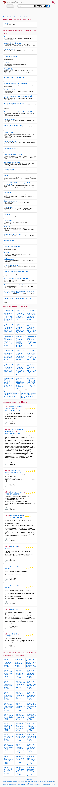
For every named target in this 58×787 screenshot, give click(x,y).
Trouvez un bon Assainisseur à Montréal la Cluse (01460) (8, 685)
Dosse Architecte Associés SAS (14, 285)
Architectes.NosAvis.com (16, 2)
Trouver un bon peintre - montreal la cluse (29, 781)
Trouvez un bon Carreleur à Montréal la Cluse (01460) (20, 684)
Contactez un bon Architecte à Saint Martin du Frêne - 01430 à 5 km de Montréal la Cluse (31, 355)
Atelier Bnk (13, 470)
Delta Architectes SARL (11, 201)
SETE (17, 609)
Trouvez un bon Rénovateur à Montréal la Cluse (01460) (8, 760)
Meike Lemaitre (9, 259)
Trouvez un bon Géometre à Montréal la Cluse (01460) (31, 674)
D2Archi (6, 62)
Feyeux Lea (8, 220)
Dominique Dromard (10, 56)
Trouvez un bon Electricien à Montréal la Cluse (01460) (31, 696)
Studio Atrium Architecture (12, 43)
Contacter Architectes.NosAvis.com (21, 778)
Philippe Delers (9, 240)
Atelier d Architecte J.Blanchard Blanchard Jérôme (18, 96)
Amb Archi (7, 192)
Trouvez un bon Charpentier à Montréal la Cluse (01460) (31, 685)
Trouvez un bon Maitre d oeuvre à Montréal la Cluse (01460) (8, 727)
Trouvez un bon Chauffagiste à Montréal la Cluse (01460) (8, 696)
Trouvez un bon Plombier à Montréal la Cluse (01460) (8, 747)
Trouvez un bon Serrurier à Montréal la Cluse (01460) (20, 759)
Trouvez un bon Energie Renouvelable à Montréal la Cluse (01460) (8, 706)
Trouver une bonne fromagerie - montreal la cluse (30, 784)
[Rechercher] (48, 6)
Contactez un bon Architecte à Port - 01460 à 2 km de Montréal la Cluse (20, 315)
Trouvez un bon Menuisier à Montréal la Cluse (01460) (19, 727)
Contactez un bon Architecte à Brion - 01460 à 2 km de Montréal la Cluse (31, 315)
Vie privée (38, 778)
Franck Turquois (9, 132)
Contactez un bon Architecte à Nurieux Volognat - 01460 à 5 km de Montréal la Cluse (20, 341)
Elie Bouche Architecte (11, 89)
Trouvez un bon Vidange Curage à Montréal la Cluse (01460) (20, 771)
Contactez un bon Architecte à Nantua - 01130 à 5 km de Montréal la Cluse (31, 341)
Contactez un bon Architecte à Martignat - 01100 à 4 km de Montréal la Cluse (8, 341)
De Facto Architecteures (12, 265)
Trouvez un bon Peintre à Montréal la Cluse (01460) (8, 737)
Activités (10, 6)
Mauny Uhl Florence (16, 492)
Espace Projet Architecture (12, 162)
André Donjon (8, 252)
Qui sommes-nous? (10, 778)
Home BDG (14, 546)
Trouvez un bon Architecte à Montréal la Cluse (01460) (19, 663)
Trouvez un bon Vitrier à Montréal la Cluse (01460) (8, 770)
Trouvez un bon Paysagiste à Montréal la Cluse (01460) (31, 727)
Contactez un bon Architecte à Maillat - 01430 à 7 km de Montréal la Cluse (31, 369)
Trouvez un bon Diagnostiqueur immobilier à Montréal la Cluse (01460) (31, 663)
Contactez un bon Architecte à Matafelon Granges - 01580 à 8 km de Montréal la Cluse (28, 394)
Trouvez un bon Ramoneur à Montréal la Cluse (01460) (31, 747)
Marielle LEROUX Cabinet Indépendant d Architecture (17, 183)
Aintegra (7, 175)
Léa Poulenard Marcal (11, 148)
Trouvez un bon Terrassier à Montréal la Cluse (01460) (31, 760)
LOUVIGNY (8, 636)
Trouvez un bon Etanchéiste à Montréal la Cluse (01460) (20, 706)
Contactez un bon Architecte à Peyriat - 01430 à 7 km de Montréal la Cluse (8, 382)
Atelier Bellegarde (10, 141)
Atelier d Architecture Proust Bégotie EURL (18, 111)
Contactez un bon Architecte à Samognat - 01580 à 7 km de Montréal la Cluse (31, 382)
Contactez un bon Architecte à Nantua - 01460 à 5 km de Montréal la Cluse (20, 355)
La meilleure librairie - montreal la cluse (46, 781)
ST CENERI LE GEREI (12, 494)
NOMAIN (8, 548)
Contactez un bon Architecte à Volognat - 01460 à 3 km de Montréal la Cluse (8, 329)
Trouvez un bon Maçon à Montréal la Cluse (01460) (31, 717)
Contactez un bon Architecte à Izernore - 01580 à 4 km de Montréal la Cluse (20, 329)
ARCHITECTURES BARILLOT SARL (16, 278)
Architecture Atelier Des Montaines (15, 83)
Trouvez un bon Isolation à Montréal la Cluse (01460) (20, 717)
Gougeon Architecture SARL (13, 154)
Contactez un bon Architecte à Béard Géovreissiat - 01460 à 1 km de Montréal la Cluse (8, 315)
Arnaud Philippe (9, 69)
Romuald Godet (9, 207)
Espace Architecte (10, 49)
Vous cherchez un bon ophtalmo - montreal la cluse (29, 783)
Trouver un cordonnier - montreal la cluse (11, 784)
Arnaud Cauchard (16, 515)
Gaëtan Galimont (9, 226)
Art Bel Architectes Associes (13, 234)
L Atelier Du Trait (9, 169)
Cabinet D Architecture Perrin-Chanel (16, 271)
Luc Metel (7, 23)
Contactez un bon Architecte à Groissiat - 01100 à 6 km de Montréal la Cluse (8, 369)
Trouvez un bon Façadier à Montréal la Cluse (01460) (31, 706)
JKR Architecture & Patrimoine (14, 103)
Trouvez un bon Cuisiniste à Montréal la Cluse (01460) (19, 674)
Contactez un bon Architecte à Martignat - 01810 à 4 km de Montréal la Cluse (31, 329)
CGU (42, 778)
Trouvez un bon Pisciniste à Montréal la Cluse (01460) (20, 737)
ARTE (12, 609)
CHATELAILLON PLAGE (13, 411)
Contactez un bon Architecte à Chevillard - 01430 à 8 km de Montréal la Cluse (11, 394)
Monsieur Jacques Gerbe (12, 246)
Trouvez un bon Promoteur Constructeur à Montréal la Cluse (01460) (20, 748)
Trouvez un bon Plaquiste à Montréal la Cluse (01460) (31, 737)
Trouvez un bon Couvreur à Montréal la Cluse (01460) (20, 695)
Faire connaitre (32, 778)
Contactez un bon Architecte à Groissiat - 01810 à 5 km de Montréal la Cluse (8, 355)
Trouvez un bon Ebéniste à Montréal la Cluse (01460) (8, 673)
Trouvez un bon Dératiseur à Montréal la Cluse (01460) (8, 663)
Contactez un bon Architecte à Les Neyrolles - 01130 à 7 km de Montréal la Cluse (20, 383)
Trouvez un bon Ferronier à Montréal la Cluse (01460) (8, 717)
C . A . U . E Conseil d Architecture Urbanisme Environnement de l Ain (19, 292)
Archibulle (7, 214)
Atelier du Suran (9, 119)
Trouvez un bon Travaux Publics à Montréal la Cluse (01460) (31, 771)
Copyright (46, 778)
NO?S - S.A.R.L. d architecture (14, 77)
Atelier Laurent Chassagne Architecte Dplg (18, 298)
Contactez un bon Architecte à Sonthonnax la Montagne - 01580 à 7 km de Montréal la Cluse (20, 369)
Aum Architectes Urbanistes (13, 36)
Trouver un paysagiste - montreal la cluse (11, 781)
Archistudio (13, 634)
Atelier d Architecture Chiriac (13, 125)
